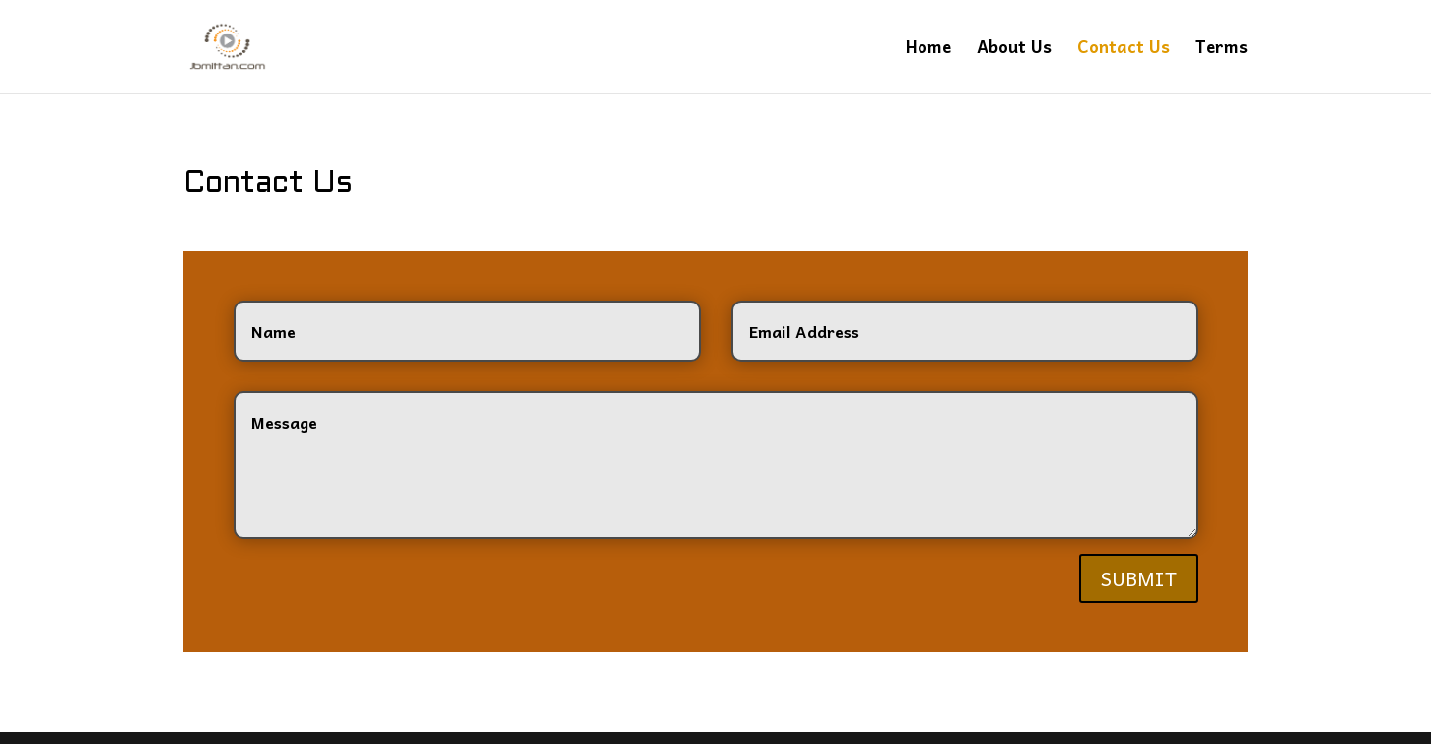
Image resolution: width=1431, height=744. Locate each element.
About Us (1022, 47)
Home (935, 47)
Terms (1223, 47)
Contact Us (1128, 47)
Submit (1139, 570)
